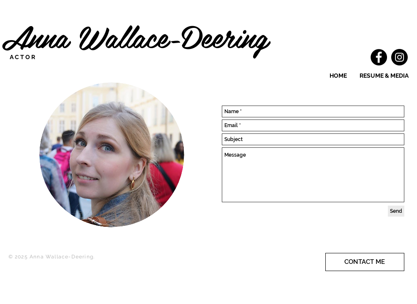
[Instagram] (399, 57)
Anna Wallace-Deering (140, 35)
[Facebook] (379, 57)
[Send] (396, 211)
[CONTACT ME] (364, 262)
